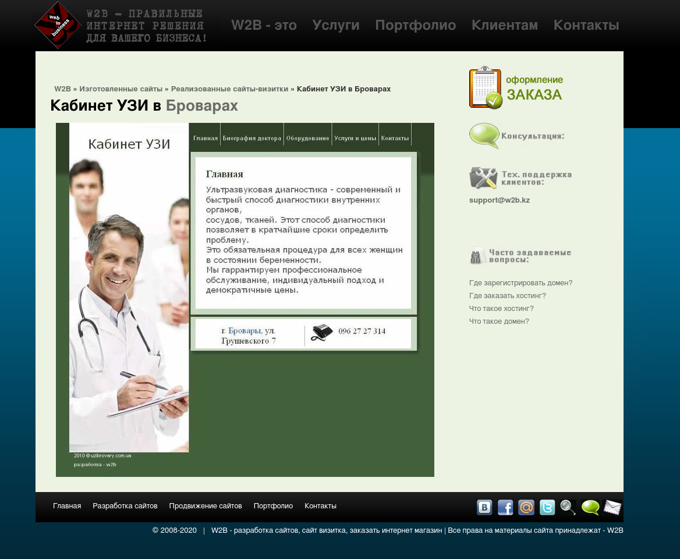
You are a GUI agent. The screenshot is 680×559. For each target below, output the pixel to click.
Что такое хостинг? (501, 309)
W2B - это (264, 26)
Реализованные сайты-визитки (230, 89)
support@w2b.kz (499, 200)
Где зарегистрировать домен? (521, 283)
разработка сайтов (266, 531)
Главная (67, 506)
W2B (62, 89)
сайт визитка (324, 531)
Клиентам (505, 26)
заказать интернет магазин (396, 531)
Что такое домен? (499, 322)
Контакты (586, 26)
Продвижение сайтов (205, 506)
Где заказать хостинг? (507, 296)
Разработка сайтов (125, 506)
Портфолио (415, 26)
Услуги (336, 26)
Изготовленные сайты (120, 89)
